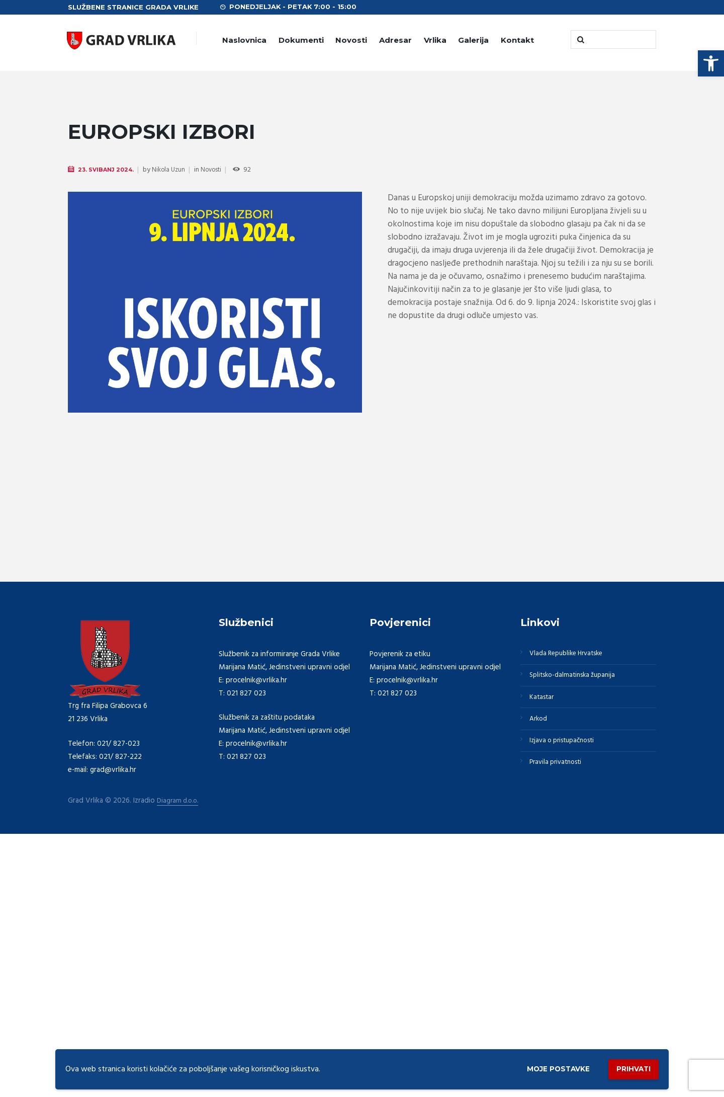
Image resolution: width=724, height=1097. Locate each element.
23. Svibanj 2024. (108, 170)
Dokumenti (301, 40)
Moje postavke (544, 1067)
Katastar (543, 955)
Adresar (395, 40)
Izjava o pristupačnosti (567, 1003)
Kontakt (517, 40)
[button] (711, 63)
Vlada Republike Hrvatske (571, 907)
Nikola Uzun (174, 170)
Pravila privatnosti (559, 1028)
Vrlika (435, 40)
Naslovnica (244, 40)
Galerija (473, 40)
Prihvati (629, 1067)
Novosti (351, 40)
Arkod (540, 979)
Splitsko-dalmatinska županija (577, 931)
